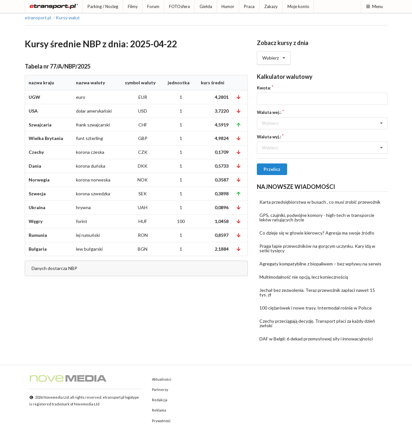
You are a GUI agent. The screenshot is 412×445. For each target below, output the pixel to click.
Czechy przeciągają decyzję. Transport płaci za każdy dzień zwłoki (317, 323)
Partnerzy (160, 389)
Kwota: (264, 87)
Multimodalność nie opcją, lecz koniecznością (303, 277)
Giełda (206, 6)
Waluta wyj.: (269, 136)
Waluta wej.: (269, 112)
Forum (153, 6)
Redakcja (159, 400)
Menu (374, 6)
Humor (227, 6)
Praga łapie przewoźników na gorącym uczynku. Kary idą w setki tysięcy (317, 248)
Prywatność (161, 421)
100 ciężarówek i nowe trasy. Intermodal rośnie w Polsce (315, 308)
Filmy (133, 6)
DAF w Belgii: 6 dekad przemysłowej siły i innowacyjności (316, 338)
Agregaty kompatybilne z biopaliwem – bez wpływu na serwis (320, 263)
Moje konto (298, 6)
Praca (249, 6)
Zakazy (271, 6)
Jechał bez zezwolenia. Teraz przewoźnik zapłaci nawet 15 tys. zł (317, 292)
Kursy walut (68, 17)
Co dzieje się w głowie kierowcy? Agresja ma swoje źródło (316, 233)
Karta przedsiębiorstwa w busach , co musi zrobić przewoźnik (319, 202)
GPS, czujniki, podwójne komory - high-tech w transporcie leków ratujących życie (316, 217)
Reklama (159, 410)
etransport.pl (38, 17)
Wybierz (273, 55)
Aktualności (161, 379)
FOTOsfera (179, 6)
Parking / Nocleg (103, 6)
